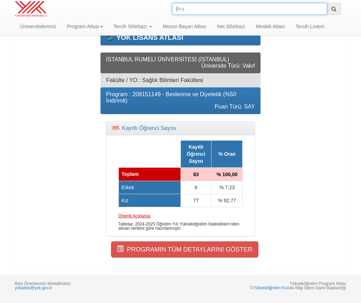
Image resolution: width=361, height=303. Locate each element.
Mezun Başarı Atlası (185, 26)
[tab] (180, 128)
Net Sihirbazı (231, 26)
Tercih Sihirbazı (133, 26)
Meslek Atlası (270, 26)
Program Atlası (85, 26)
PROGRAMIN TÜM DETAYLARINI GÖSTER (184, 249)
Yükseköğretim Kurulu (273, 287)
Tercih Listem (309, 26)
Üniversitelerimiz (38, 26)
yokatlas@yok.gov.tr (33, 287)
